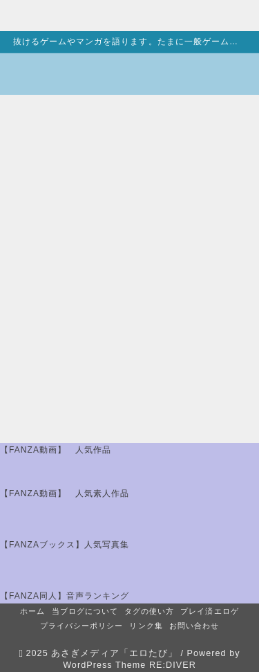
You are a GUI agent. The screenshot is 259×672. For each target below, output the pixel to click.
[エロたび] (58, 74)
